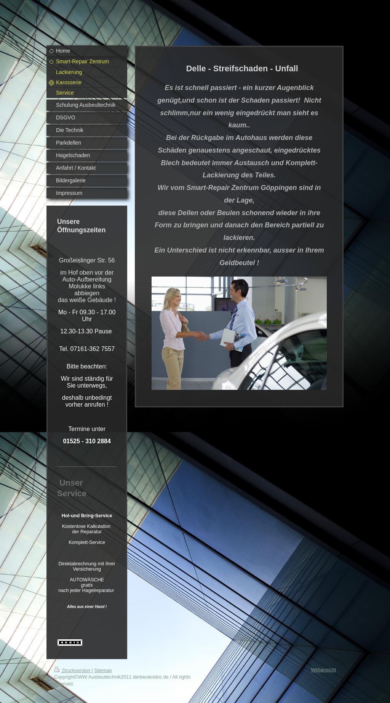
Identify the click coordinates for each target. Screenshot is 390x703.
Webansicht (323, 669)
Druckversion (72, 670)
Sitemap (103, 670)
